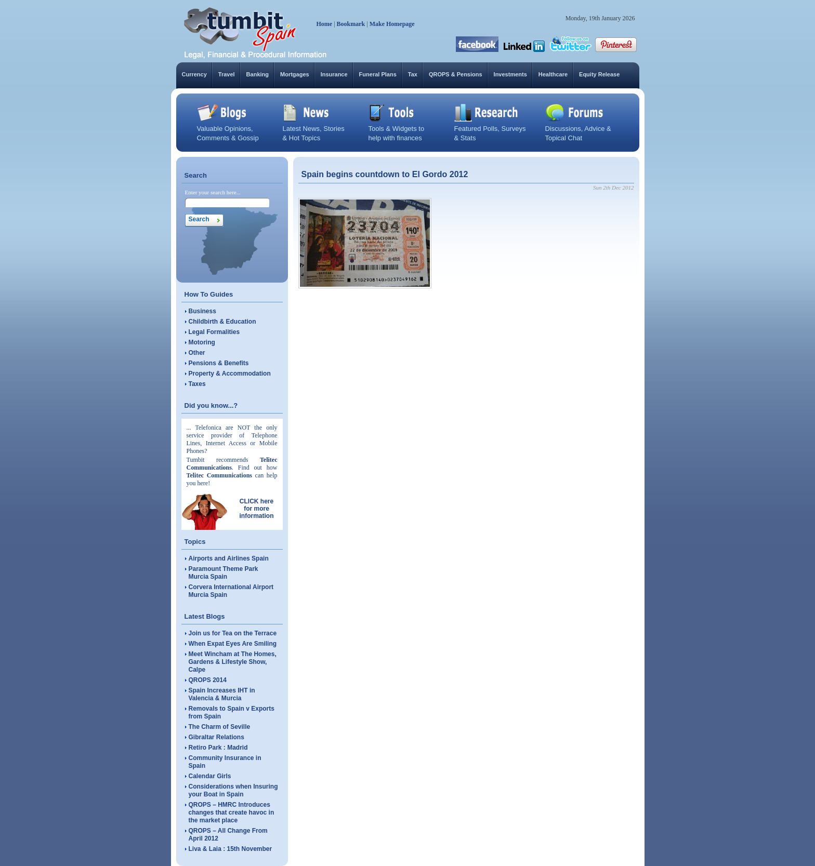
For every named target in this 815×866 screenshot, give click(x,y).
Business (202, 311)
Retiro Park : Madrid (218, 747)
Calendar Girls (210, 776)
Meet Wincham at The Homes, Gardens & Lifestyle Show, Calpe (233, 661)
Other (197, 352)
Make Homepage (392, 24)
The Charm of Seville (220, 726)
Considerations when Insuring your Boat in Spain (233, 790)
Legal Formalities (214, 332)
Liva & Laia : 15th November (230, 848)
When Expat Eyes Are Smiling (233, 643)
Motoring (202, 342)
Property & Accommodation (230, 373)
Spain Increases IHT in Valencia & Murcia (222, 694)
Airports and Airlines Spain (229, 558)
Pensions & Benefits (219, 363)
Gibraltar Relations (216, 737)
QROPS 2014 (208, 680)
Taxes (197, 384)
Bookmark (351, 24)
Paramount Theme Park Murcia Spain (223, 572)
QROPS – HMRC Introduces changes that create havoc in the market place (231, 812)
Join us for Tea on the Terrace (233, 633)
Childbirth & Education (222, 321)
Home (325, 24)
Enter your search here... (213, 192)
